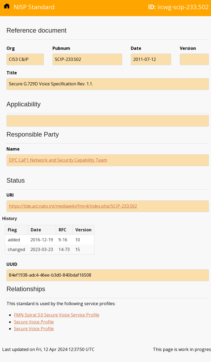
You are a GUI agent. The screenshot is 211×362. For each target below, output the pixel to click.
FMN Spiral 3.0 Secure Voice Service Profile (56, 315)
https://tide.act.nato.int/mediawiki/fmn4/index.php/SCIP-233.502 (73, 206)
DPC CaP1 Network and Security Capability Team (58, 160)
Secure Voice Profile (34, 322)
